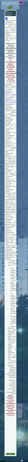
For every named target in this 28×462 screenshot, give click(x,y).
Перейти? (12, 5)
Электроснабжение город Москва (9, 15)
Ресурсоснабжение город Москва (9, 13)
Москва (6, 11)
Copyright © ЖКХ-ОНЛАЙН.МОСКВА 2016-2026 (13, 461)
